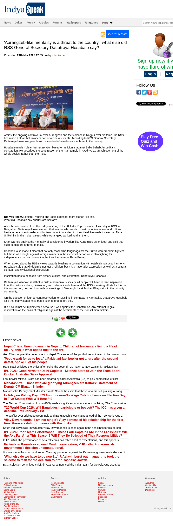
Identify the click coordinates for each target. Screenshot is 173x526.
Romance (102, 499)
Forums (58, 22)
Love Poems (57, 492)
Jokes (19, 22)
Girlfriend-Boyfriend (12, 487)
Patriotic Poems (58, 490)
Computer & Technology (14, 497)
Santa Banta (9, 490)
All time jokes (9, 492)
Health (101, 501)
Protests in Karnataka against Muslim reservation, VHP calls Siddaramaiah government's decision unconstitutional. (59, 446)
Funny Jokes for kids (13, 508)
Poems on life (57, 483)
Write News (118, 34)
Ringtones (91, 22)
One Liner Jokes (11, 506)
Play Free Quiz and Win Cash (149, 141)
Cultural (102, 490)
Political (102, 487)
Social (101, 483)
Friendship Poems (59, 494)
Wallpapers (74, 22)
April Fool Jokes (11, 513)
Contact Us (150, 485)
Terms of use (151, 487)
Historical (102, 492)
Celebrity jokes (10, 494)
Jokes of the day (11, 504)
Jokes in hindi (10, 501)
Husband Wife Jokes (13, 483)
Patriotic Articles (105, 494)
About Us (149, 483)
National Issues (105, 485)
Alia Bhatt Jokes (11, 499)
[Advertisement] (74, 72)
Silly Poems (56, 485)
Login (150, 74)
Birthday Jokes (10, 518)
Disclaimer (150, 490)
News (7, 22)
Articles (44, 22)
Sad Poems (56, 497)
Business (102, 497)
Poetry (30, 22)
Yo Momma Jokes (11, 515)
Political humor (10, 485)
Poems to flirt (57, 487)
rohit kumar (59, 55)
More (107, 23)
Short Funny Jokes (12, 511)
